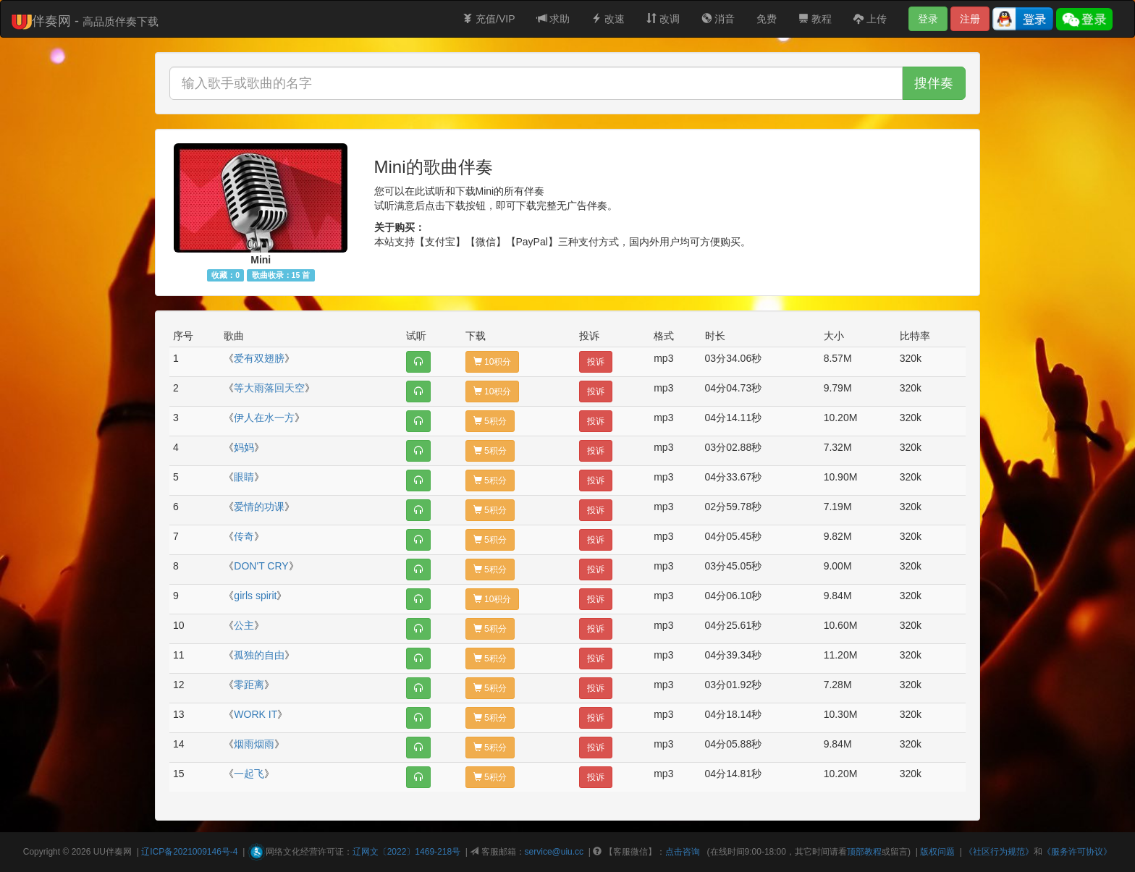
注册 (970, 19)
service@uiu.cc (554, 852)
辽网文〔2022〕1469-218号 (406, 852)
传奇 (244, 536)
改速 (608, 19)
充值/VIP (489, 19)
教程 (815, 19)
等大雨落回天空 (269, 388)
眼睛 (244, 477)
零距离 (249, 684)
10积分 (492, 362)
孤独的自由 (259, 655)
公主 (244, 625)
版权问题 (937, 852)
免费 (766, 19)
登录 (928, 19)
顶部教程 (864, 852)
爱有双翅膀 (259, 358)
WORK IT (255, 714)
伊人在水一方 (264, 417)
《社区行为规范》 (999, 852)
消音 (718, 19)
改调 (663, 19)
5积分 (490, 421)
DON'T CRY (261, 566)
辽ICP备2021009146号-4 (189, 852)
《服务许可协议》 (1077, 852)
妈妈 (244, 447)
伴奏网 (119, 852)
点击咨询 (682, 852)
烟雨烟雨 (254, 744)
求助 (553, 19)
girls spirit (255, 595)
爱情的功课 (259, 506)
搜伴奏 (933, 83)
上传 (870, 19)
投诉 (595, 362)
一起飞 (249, 773)
